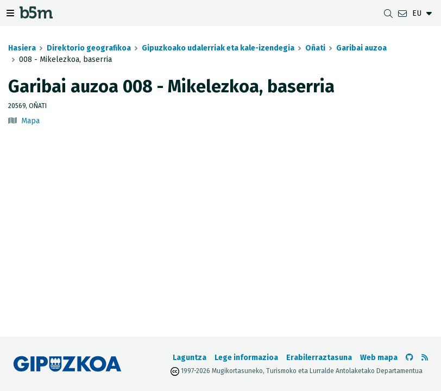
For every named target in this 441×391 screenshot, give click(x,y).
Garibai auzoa (361, 48)
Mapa (30, 120)
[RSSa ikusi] (424, 357)
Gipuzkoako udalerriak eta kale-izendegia (218, 48)
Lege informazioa (246, 357)
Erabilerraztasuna (319, 357)
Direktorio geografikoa (89, 48)
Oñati (315, 48)
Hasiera (22, 48)
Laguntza (189, 357)
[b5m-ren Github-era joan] (409, 357)
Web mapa (379, 357)
